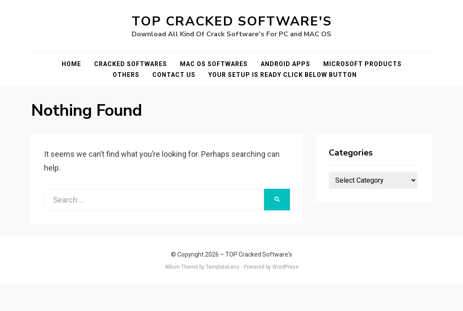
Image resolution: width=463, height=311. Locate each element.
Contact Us (173, 74)
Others (126, 74)
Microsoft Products (362, 63)
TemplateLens (222, 267)
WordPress (285, 267)
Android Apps (285, 63)
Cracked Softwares (130, 63)
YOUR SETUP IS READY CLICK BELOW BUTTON (282, 74)
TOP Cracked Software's (232, 21)
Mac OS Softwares (214, 63)
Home (71, 63)
